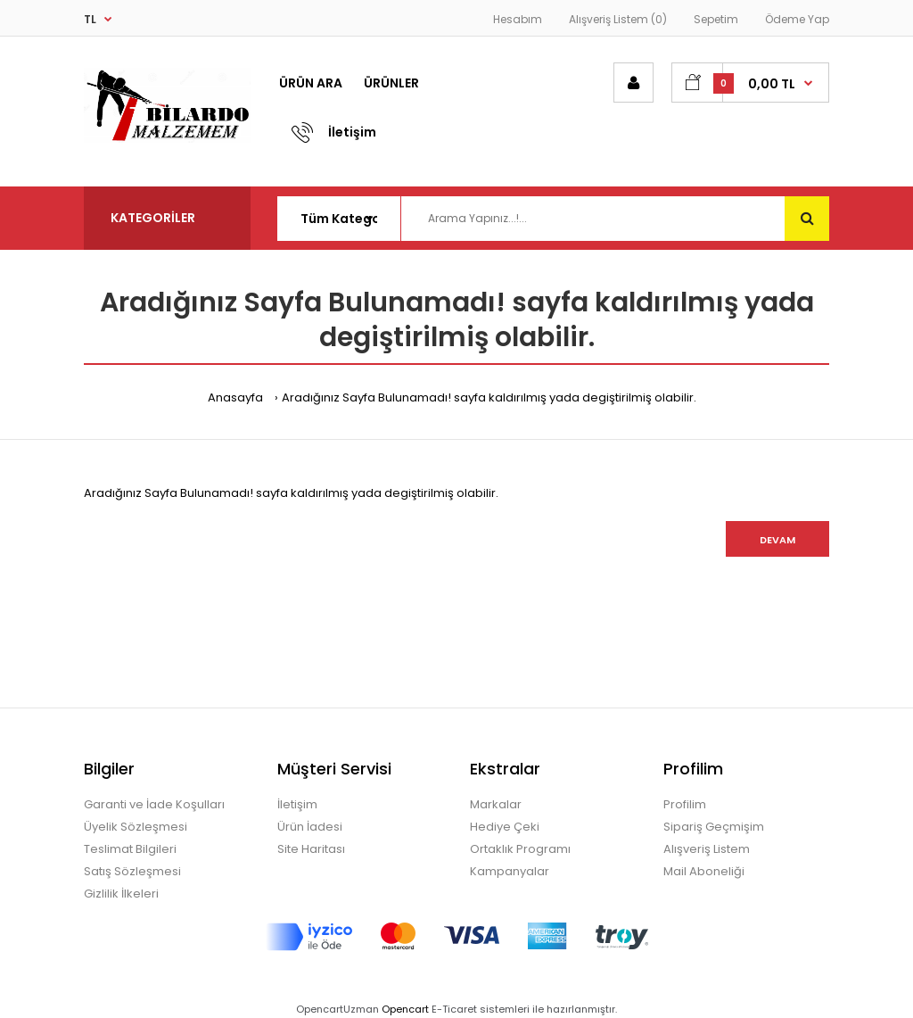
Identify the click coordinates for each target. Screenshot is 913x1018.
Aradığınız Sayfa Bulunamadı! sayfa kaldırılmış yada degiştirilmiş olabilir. (489, 397)
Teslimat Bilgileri (130, 848)
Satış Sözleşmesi (132, 871)
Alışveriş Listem (706, 848)
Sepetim (716, 19)
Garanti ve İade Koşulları (154, 804)
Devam (777, 540)
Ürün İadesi (309, 826)
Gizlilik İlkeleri (121, 893)
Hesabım (517, 19)
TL (90, 19)
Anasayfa (235, 397)
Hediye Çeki (504, 826)
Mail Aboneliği (703, 871)
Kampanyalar (509, 871)
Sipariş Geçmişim (713, 826)
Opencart (405, 1009)
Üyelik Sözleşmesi (135, 826)
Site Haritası (311, 848)
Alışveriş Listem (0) (618, 19)
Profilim (684, 804)
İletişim (297, 804)
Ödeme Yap (797, 19)
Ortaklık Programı (520, 848)
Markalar (496, 804)
